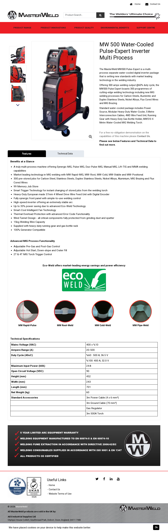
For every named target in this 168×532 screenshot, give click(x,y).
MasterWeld (21, 506)
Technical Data (65, 153)
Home (135, 4)
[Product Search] (100, 15)
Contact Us (152, 4)
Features (26, 153)
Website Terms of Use (60, 493)
